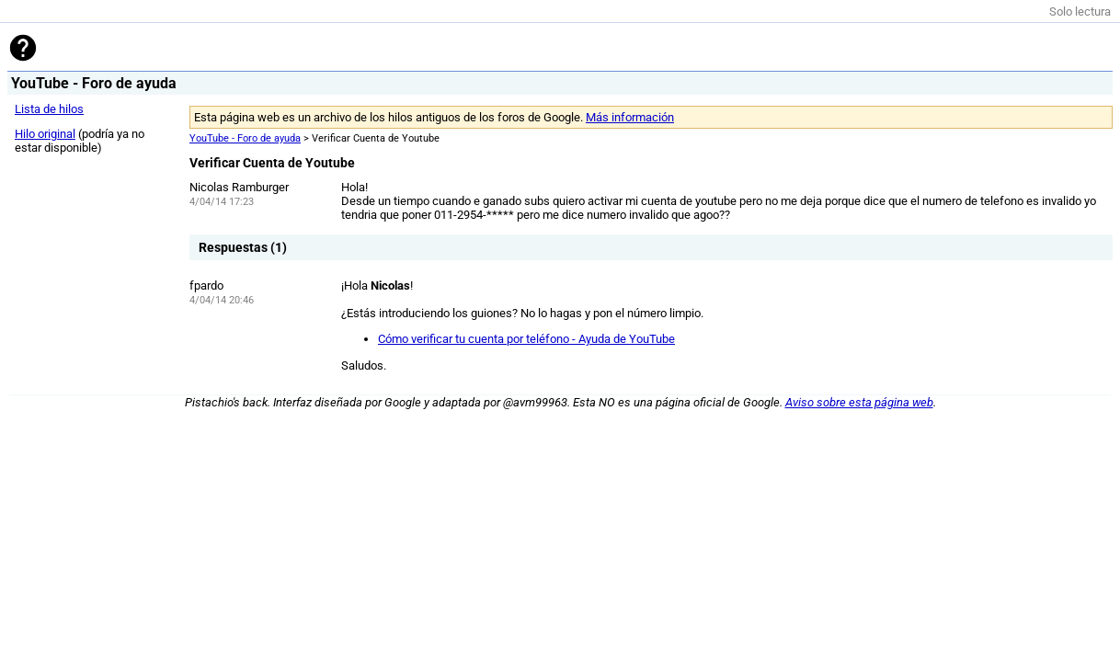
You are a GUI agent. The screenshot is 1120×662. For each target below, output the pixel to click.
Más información (630, 117)
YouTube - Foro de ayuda (245, 138)
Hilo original (45, 134)
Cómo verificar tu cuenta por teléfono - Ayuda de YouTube (526, 339)
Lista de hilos (49, 109)
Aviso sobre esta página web (859, 402)
